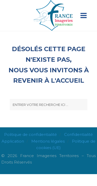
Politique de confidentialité (30, 134)
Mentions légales (48, 141)
